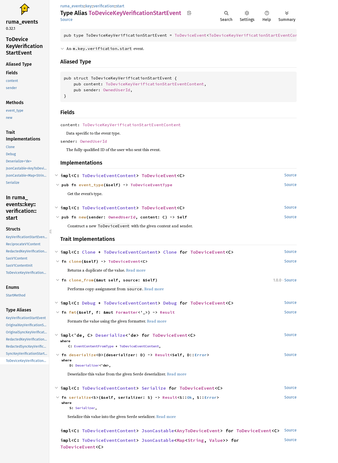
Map (181, 440)
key (88, 6)
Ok (189, 397)
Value (216, 440)
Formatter (127, 312)
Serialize (154, 388)
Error (200, 354)
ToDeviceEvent (191, 35)
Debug (89, 303)
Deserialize (110, 335)
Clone (89, 252)
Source (66, 19)
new (82, 217)
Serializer (85, 408)
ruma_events (71, 6)
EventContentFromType (93, 346)
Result (167, 312)
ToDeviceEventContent (109, 175)
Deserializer (87, 365)
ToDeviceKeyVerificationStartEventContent (258, 35)
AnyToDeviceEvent (198, 430)
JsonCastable (158, 430)
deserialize (82, 354)
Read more (135, 270)
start (120, 6)
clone (75, 261)
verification (104, 6)
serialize (80, 397)
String (196, 440)
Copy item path (189, 13)
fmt (72, 312)
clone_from (81, 280)
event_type (91, 184)
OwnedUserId (116, 89)
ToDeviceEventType (151, 184)
